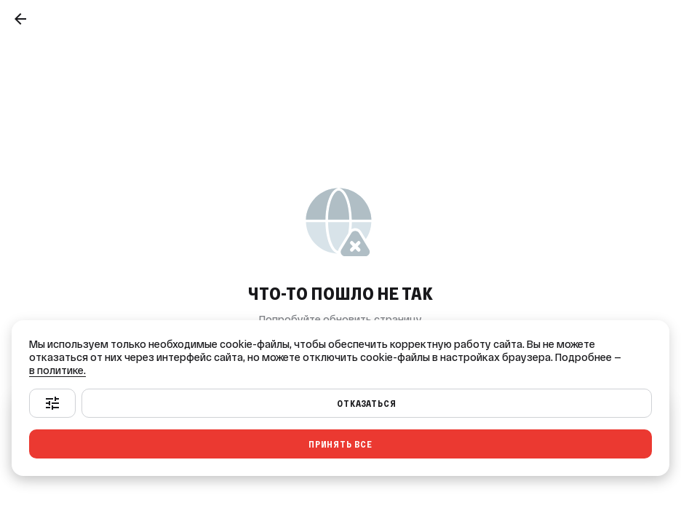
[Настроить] (52, 403)
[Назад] (20, 18)
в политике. (57, 370)
